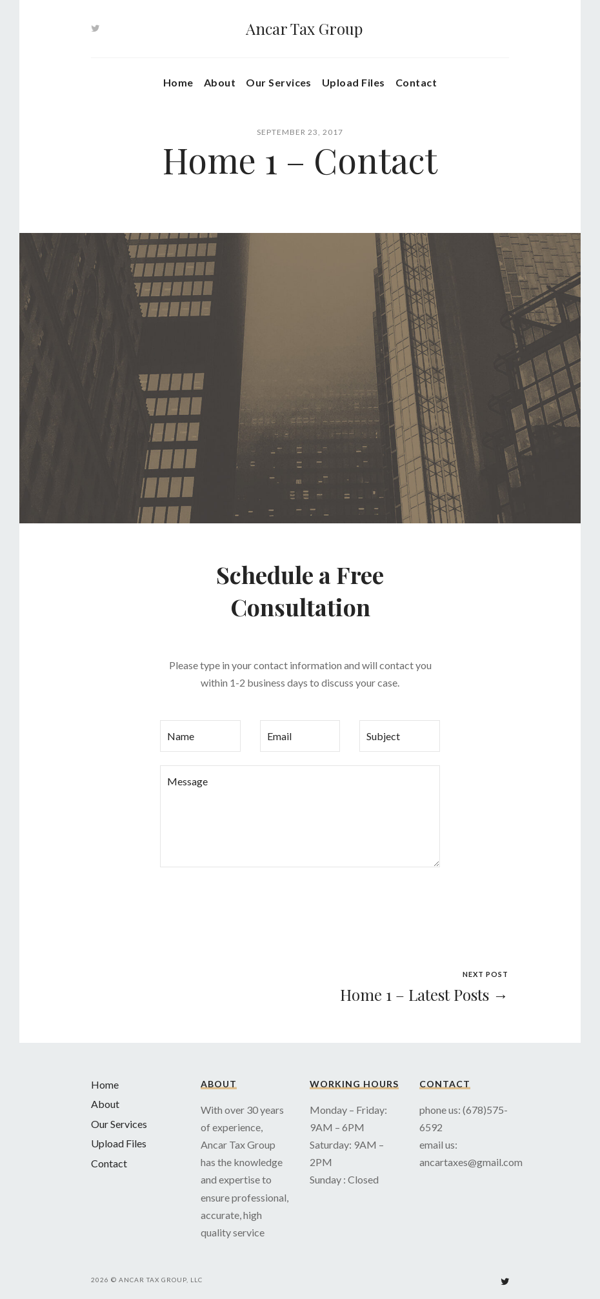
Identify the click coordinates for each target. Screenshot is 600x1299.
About (219, 82)
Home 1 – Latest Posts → (424, 994)
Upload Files (353, 82)
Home (178, 82)
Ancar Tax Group (304, 28)
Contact (416, 82)
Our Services (279, 82)
